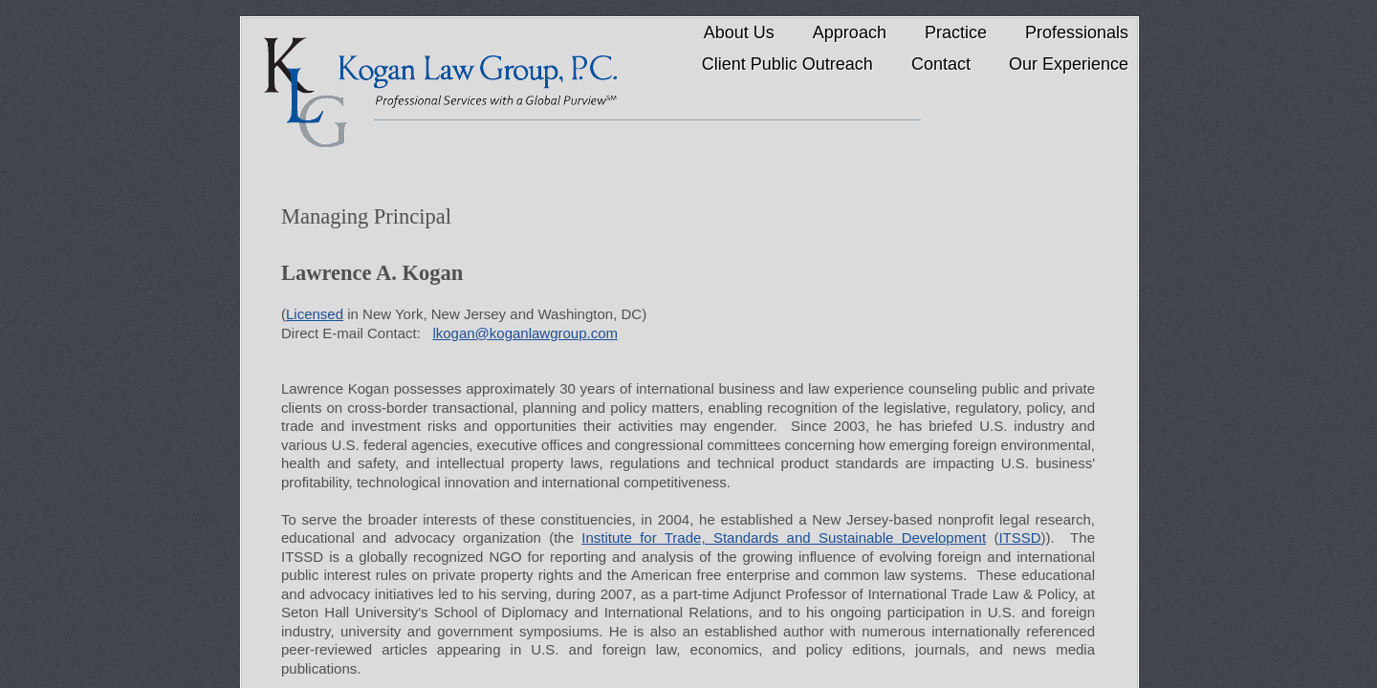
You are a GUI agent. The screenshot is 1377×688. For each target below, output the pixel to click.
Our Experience (1068, 64)
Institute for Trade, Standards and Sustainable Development (783, 537)
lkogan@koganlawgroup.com (525, 333)
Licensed (314, 314)
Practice (956, 32)
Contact (941, 64)
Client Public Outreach (787, 64)
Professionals (1076, 32)
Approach (849, 32)
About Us (739, 32)
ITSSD (1019, 537)
